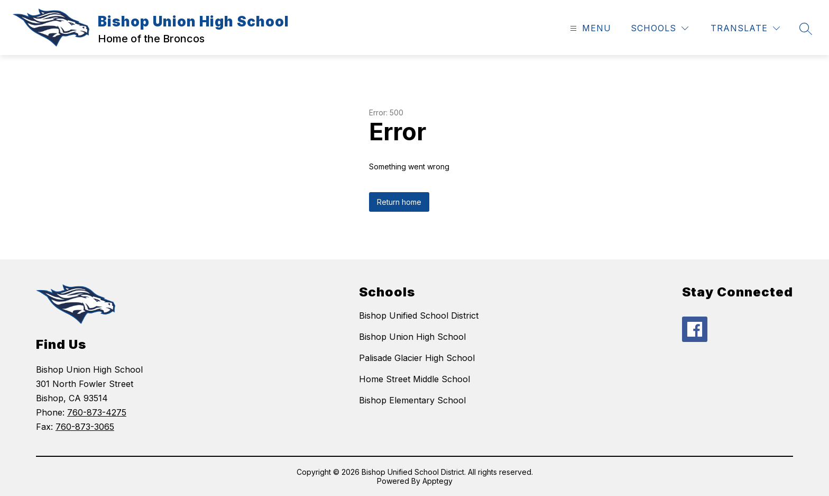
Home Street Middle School (414, 379)
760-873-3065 (85, 426)
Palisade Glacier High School (417, 358)
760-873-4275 (96, 412)
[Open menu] (589, 28)
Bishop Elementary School (412, 400)
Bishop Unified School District (418, 315)
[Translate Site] (745, 28)
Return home (399, 201)
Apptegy (437, 480)
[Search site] (805, 28)
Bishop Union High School (412, 336)
